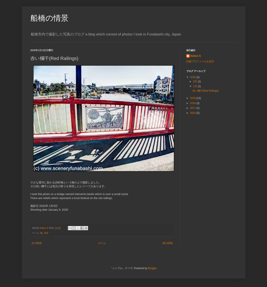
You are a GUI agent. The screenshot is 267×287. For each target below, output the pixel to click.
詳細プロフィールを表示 (200, 61)
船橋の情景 (49, 18)
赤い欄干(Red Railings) (205, 90)
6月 (195, 81)
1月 (195, 86)
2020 (193, 77)
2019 (193, 98)
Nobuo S (196, 55)
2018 (193, 103)
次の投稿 (36, 243)
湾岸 (46, 233)
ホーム (102, 243)
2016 (193, 112)
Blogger (152, 268)
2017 (193, 108)
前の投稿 (167, 243)
